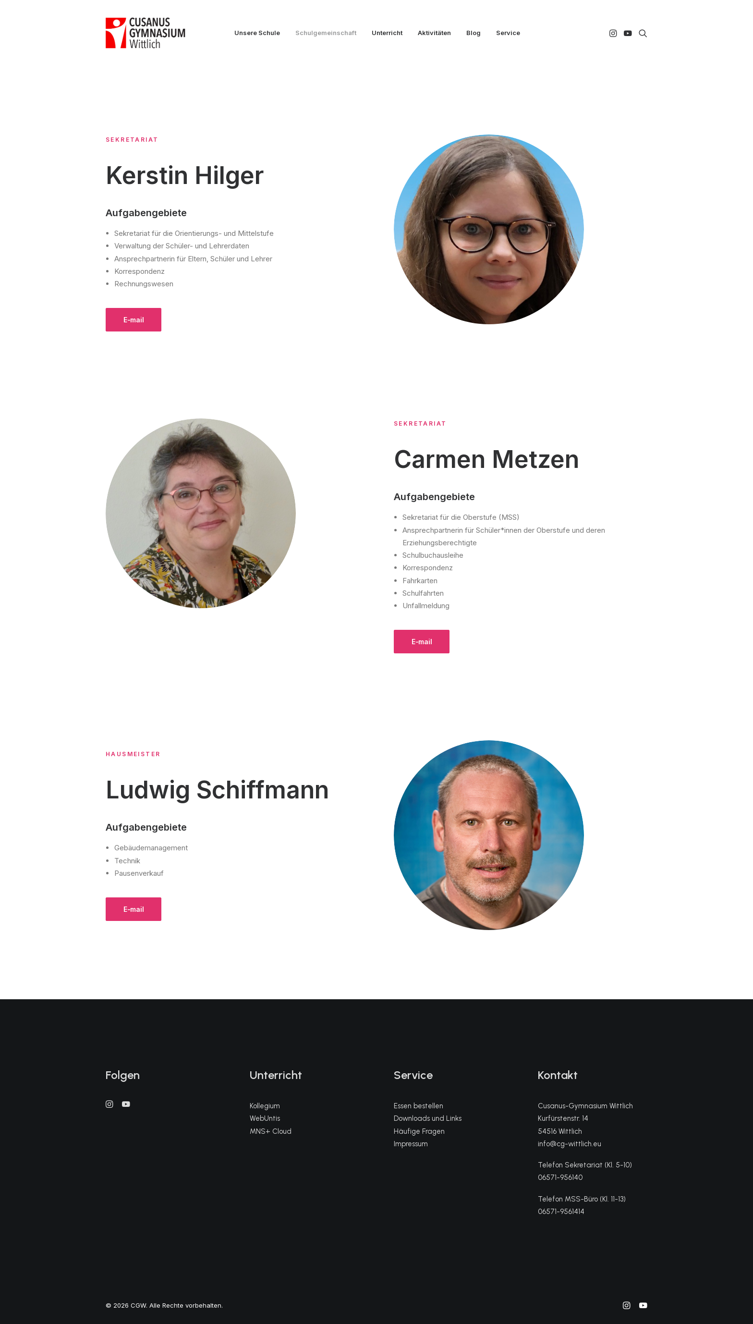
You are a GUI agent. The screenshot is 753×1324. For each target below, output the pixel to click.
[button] (614, 33)
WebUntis (265, 1118)
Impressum (411, 1144)
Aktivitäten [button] (434, 33)
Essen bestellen (418, 1106)
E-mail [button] (133, 320)
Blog (473, 33)
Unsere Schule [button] (257, 33)
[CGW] (145, 33)
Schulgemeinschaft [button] (325, 33)
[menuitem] (257, 33)
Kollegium (265, 1106)
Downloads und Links (428, 1118)
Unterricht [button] (387, 33)
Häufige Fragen (419, 1131)
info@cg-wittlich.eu (569, 1144)
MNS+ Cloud (270, 1131)
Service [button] (508, 33)
